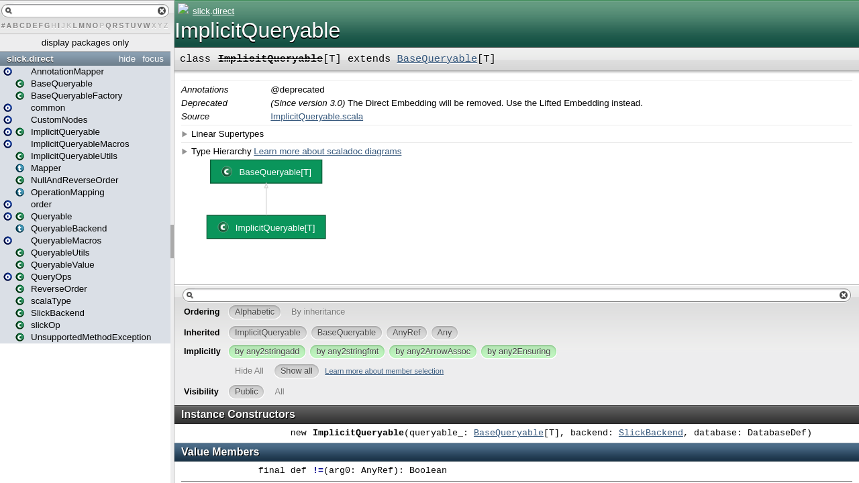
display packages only (85, 43)
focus (153, 59)
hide (127, 59)
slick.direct (30, 59)
